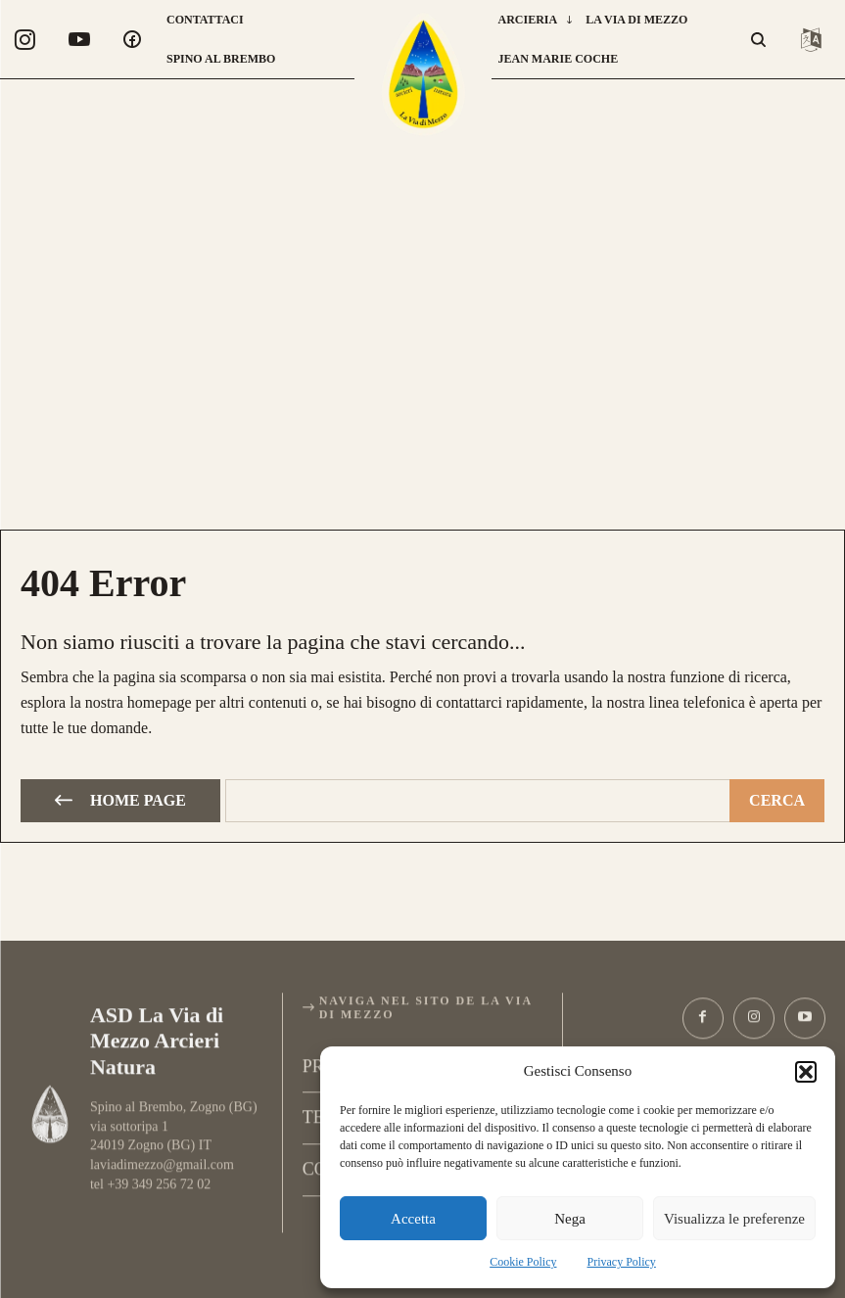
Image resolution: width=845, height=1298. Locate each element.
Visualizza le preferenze (734, 1219)
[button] (806, 1072)
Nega (570, 1219)
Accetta (413, 1219)
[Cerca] (776, 797)
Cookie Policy (523, 1262)
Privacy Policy (621, 1262)
